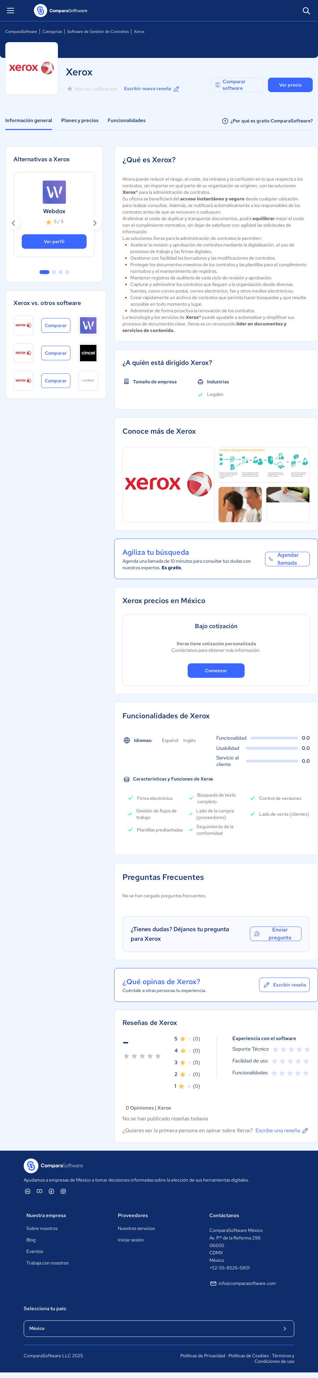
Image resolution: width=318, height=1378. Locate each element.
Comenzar (216, 671)
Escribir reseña (284, 985)
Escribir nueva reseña (152, 89)
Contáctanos (224, 1215)
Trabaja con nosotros (47, 1263)
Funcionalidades (127, 120)
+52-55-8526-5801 (229, 1268)
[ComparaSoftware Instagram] (63, 1191)
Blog (31, 1240)
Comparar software (230, 84)
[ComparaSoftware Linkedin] (28, 1191)
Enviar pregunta (272, 934)
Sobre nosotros (42, 1228)
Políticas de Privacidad (202, 1356)
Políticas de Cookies (248, 1356)
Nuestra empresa (46, 1215)
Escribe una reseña (282, 1131)
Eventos (34, 1251)
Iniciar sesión (131, 1240)
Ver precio (290, 85)
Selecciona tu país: (45, 1308)
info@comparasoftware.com (242, 1284)
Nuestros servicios (136, 1228)
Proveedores (133, 1215)
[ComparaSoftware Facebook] (51, 1191)
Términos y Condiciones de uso (274, 1359)
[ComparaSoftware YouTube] (39, 1191)
